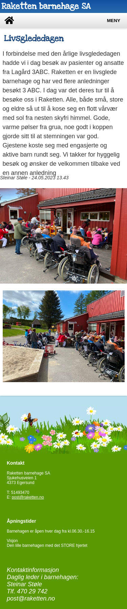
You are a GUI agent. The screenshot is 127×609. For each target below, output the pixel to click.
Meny (113, 20)
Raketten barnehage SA (45, 6)
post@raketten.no (28, 497)
